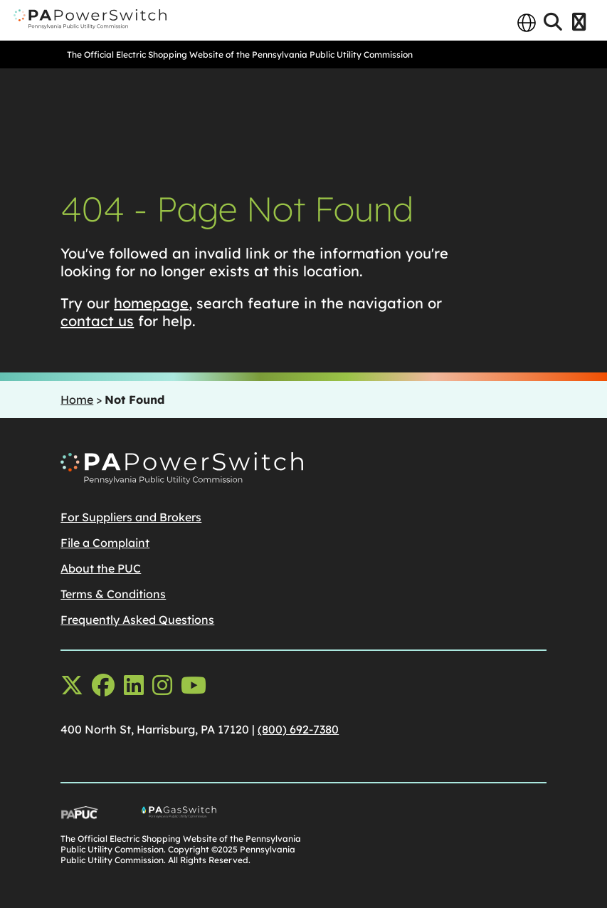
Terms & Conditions (113, 594)
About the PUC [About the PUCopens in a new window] (100, 568)
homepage (151, 303)
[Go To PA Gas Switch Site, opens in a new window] (222, 815)
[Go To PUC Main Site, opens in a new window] (101, 815)
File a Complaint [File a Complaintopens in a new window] (104, 543)
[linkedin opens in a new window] (134, 685)
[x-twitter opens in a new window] (71, 685)
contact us (97, 321)
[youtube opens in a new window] (193, 685)
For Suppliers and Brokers (130, 517)
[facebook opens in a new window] (103, 685)
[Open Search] (552, 23)
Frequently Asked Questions (137, 619)
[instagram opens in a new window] (162, 685)
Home (76, 399)
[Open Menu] (579, 23)
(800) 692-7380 (298, 729)
